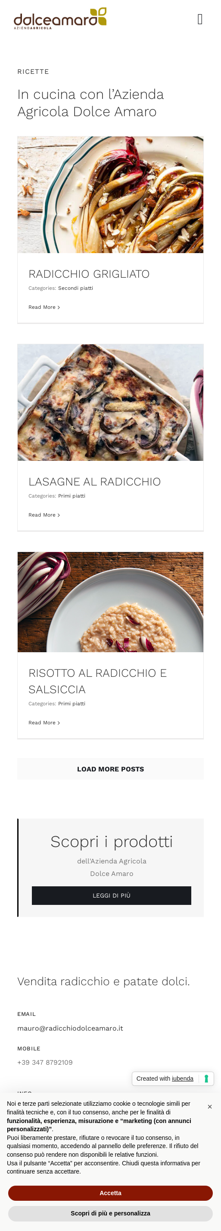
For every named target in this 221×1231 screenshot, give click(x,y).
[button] (210, 1107)
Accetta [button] (110, 1193)
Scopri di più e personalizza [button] (110, 1213)
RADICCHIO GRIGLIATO (89, 274)
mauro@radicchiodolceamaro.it (70, 1028)
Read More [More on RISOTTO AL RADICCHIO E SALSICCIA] (42, 723)
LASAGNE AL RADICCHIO (94, 482)
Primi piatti (71, 496)
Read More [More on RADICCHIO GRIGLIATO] (42, 307)
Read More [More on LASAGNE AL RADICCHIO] (42, 515)
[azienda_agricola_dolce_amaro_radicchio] (60, 10)
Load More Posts (110, 769)
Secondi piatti (75, 288)
